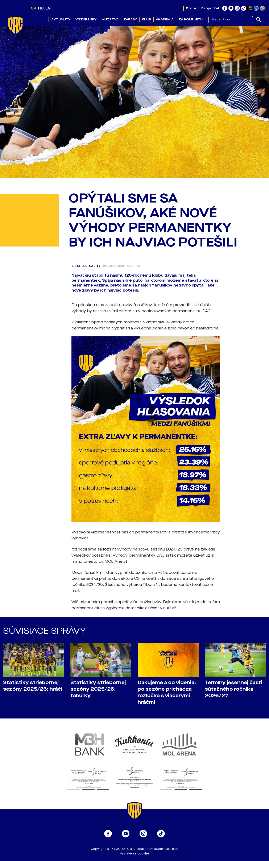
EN (48, 8)
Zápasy (130, 19)
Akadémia (165, 19)
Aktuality (60, 19)
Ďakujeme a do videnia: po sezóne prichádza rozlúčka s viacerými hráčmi (167, 692)
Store (191, 8)
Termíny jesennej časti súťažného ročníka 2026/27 (233, 689)
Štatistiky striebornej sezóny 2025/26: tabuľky (98, 689)
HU (41, 8)
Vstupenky (85, 19)
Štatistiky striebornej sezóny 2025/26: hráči (32, 685)
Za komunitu (191, 19)
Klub (146, 19)
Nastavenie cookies (135, 854)
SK (33, 8)
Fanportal (210, 8)
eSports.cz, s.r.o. (166, 849)
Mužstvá (110, 19)
